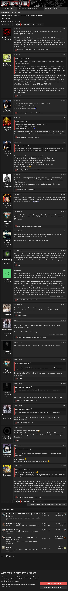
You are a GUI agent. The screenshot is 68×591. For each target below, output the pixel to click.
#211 (64, 270)
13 (28, 24)
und (22, 315)
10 (19, 24)
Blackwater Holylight (13, 524)
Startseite (5, 8)
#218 (64, 427)
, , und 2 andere (28, 137)
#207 (64, 194)
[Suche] (65, 8)
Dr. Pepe (8, 541)
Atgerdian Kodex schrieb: (22, 387)
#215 (64, 359)
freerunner (6, 21)
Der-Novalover (10, 518)
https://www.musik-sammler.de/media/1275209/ (30, 236)
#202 (64, 54)
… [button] (14, 24)
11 (22, 24)
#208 (64, 211)
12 (25, 24)
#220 (64, 465)
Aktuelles (21, 8)
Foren (13, 8)
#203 (64, 100)
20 (34, 24)
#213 (64, 320)
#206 (64, 174)
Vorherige (6, 24)
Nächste (38, 24)
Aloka (61, 525)
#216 (64, 383)
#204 (64, 118)
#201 (64, 28)
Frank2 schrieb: (20, 121)
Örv (7, 531)
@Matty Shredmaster (31, 282)
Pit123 (8, 549)
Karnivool (9, 547)
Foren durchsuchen (16, 12)
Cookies (21, 577)
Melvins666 (9, 525)
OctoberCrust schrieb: (21, 469)
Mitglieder (31, 8)
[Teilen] (61, 28)
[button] (25, 8)
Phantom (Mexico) (13, 530)
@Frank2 (17, 288)
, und (27, 300)
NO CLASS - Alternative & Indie (30, 525)
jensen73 (60, 548)
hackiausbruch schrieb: (22, 363)
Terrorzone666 (59, 538)
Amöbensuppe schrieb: (22, 58)
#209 (64, 231)
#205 (64, 142)
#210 (64, 250)
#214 (64, 342)
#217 (64, 405)
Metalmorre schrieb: (21, 146)
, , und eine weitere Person (33, 49)
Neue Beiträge (5, 12)
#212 (64, 304)
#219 (64, 445)
